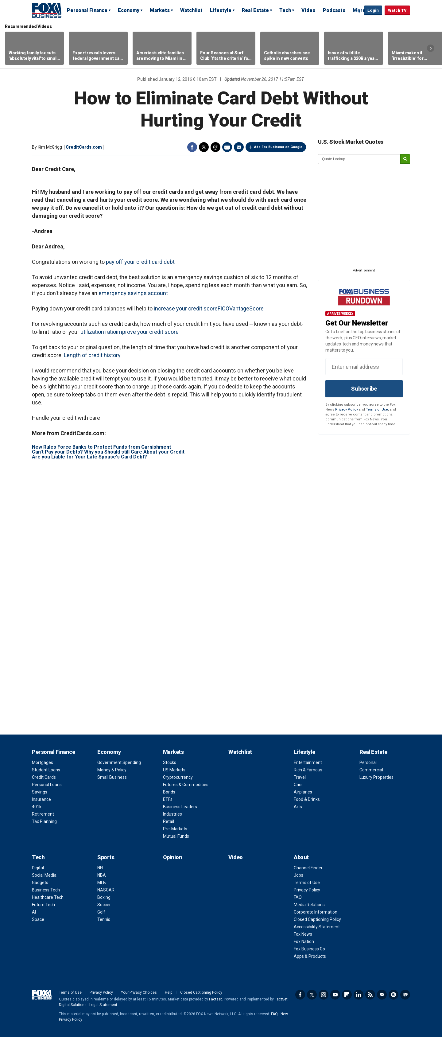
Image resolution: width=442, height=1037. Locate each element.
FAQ (298, 897)
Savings (39, 791)
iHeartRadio (405, 995)
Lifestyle (220, 10)
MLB (101, 882)
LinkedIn (358, 995)
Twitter (204, 147)
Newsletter (382, 995)
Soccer (104, 904)
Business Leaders (180, 806)
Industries (172, 814)
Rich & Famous (308, 769)
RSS (370, 995)
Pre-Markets (175, 828)
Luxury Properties (376, 777)
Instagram (323, 995)
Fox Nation (304, 941)
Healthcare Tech (48, 897)
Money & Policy (111, 769)
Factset (215, 999)
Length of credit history (92, 355)
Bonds (169, 791)
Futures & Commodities (185, 784)
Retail (168, 821)
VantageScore (246, 308)
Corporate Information (315, 912)
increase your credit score (186, 308)
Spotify (393, 995)
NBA (101, 875)
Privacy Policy (346, 409)
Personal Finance (87, 10)
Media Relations (309, 904)
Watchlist (191, 10)
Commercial (371, 769)
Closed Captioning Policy (317, 919)
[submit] (405, 159)
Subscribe (364, 388)
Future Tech (43, 904)
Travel (300, 777)
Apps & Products (310, 956)
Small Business (112, 777)
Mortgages (42, 762)
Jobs (298, 875)
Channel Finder (308, 867)
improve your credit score (147, 332)
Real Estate (255, 10)
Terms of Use (377, 409)
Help (168, 992)
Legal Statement (103, 1005)
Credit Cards (44, 777)
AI (34, 912)
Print (227, 147)
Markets (160, 10)
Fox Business (46, 10)
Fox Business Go (309, 948)
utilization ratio (98, 332)
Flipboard (347, 995)
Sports (105, 857)
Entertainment (308, 762)
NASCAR (105, 889)
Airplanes (303, 791)
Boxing (103, 897)
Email (239, 147)
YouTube (335, 995)
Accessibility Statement (317, 926)
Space (38, 919)
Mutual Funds (176, 836)
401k (36, 806)
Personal (368, 762)
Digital (38, 867)
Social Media (44, 875)
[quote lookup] (359, 159)
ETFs (168, 799)
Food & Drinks (307, 799)
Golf (101, 912)
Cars (298, 784)
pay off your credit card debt (140, 262)
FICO (223, 308)
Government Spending (119, 762)
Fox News (303, 934)
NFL (100, 867)
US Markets (174, 769)
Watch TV (397, 10)
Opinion (172, 857)
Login (373, 10)
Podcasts (334, 10)
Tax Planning (44, 821)
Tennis (103, 919)
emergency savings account (133, 293)
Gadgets (40, 882)
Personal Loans (47, 784)
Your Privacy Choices (139, 992)
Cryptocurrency (178, 777)
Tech (285, 10)
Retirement (43, 814)
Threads (215, 147)
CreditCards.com (84, 147)
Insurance (41, 799)
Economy (128, 10)
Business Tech (46, 889)
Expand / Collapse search (358, 10)
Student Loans (46, 769)
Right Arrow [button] (430, 48)
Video (308, 10)
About (301, 857)
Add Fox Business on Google (278, 147)
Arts (298, 806)
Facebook (192, 147)
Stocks (169, 762)
